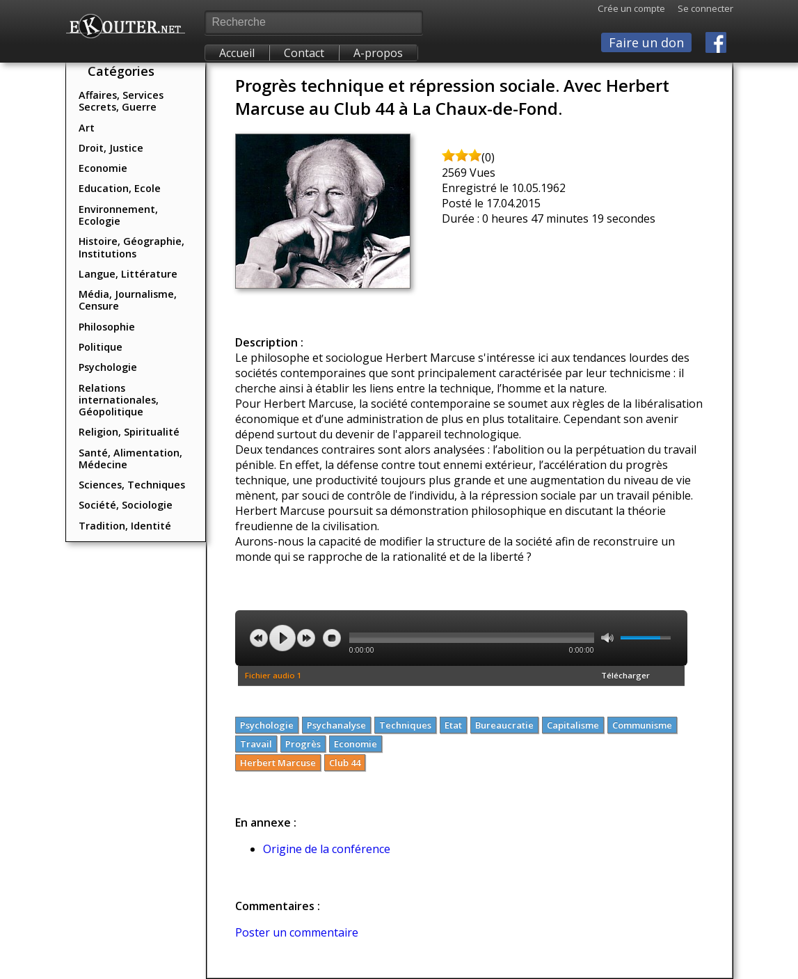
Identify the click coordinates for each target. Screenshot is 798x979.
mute (607, 637)
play (282, 638)
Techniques (405, 725)
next (306, 638)
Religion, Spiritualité (129, 431)
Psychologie (108, 367)
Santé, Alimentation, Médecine (130, 458)
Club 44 (344, 762)
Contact (304, 53)
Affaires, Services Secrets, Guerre (121, 100)
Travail (256, 744)
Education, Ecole (120, 188)
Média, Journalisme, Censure (128, 299)
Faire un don (646, 42)
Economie (103, 168)
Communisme (642, 725)
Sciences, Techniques (132, 484)
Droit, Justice (111, 147)
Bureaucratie (504, 725)
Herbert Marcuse (278, 762)
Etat (453, 725)
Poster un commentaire (296, 932)
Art (87, 127)
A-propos (378, 53)
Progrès (303, 744)
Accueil (237, 53)
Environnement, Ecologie (118, 215)
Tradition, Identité (125, 525)
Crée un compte (631, 8)
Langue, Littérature (128, 273)
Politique (100, 346)
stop (332, 638)
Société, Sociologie (126, 504)
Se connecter (699, 8)
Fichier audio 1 (273, 675)
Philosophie (107, 326)
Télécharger (625, 675)
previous (259, 638)
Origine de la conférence (326, 849)
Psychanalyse (336, 725)
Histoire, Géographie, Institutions (131, 247)
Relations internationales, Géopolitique (119, 400)
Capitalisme (573, 725)
